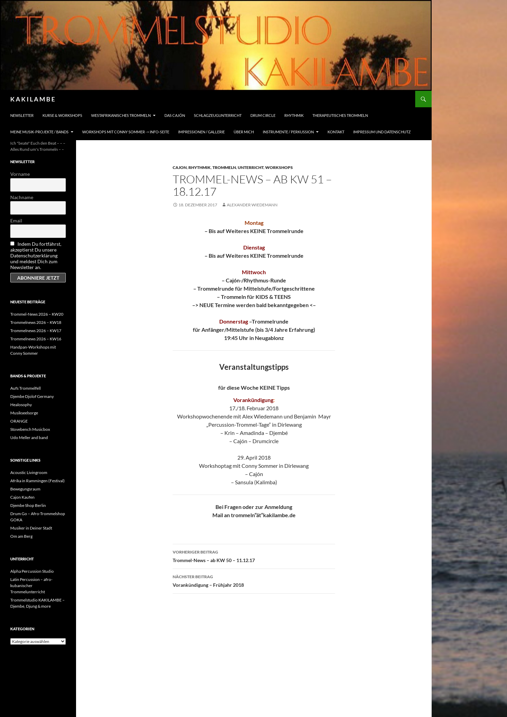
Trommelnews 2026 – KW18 (35, 322)
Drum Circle (262, 115)
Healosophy (21, 404)
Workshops (279, 167)
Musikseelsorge (24, 412)
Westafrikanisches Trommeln (121, 115)
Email (16, 220)
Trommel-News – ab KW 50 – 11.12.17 (254, 555)
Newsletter (22, 115)
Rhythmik (294, 115)
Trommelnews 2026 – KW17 (35, 330)
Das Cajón (174, 115)
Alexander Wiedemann (252, 204)
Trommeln (224, 167)
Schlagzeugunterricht (218, 115)
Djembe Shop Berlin (28, 505)
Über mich (244, 132)
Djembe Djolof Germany (32, 396)
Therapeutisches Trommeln (340, 115)
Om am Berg (21, 536)
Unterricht (250, 167)
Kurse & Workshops (62, 115)
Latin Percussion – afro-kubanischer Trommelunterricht (31, 585)
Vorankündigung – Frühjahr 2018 (254, 580)
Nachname (21, 197)
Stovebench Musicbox (30, 429)
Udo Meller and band (29, 437)
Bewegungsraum (25, 488)
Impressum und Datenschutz (382, 132)
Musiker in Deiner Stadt (31, 528)
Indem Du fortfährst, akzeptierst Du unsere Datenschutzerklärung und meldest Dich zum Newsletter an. (35, 255)
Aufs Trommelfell (25, 388)
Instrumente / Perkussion (288, 132)
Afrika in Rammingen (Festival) (37, 480)
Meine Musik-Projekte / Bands (39, 132)
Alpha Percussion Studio (32, 571)
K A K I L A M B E (32, 99)
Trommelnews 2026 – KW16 (35, 338)
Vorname (20, 174)
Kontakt (335, 132)
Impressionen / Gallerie (201, 132)
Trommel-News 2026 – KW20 (36, 314)
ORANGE (19, 421)
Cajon (180, 167)
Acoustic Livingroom (28, 472)
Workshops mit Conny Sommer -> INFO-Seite (125, 132)
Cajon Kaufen (22, 497)
